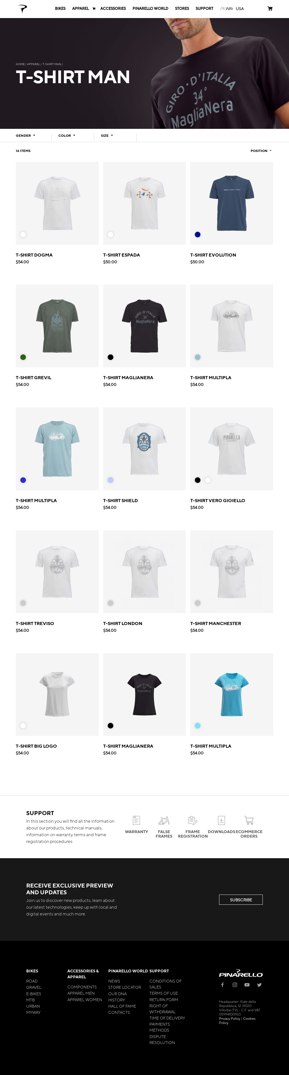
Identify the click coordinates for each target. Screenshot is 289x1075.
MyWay (33, 1012)
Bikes (32, 971)
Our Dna (117, 993)
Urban (33, 1005)
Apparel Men (81, 992)
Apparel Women (84, 999)
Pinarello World (128, 971)
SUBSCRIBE (241, 899)
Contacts (119, 1012)
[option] (23, 234)
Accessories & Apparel (83, 973)
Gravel (33, 987)
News (114, 980)
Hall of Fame (122, 1005)
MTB (30, 999)
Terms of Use (163, 992)
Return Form (163, 999)
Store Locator (124, 987)
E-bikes (33, 993)
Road (31, 980)
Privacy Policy (229, 1018)
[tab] (30, 137)
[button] (240, 9)
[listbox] (25, 236)
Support (159, 971)
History (116, 999)
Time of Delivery (167, 1017)
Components (82, 986)
